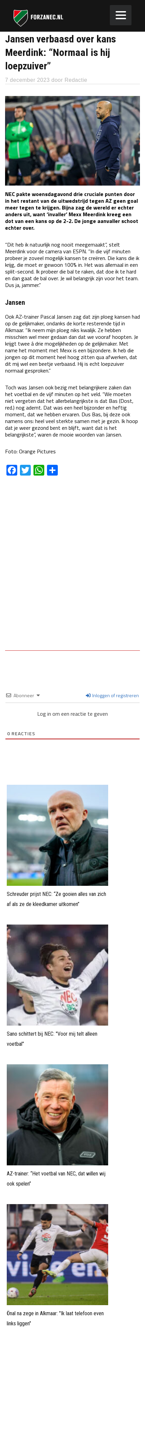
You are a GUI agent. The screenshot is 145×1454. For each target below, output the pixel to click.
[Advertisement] (72, 568)
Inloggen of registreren (112, 695)
